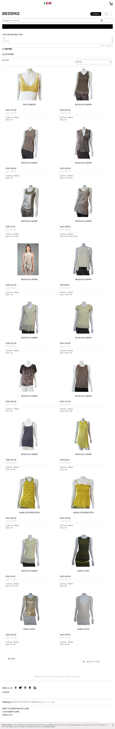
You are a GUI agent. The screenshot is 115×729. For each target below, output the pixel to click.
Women (95, 14)
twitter (21, 688)
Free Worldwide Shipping (11, 3)
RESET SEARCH (106, 45)
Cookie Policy (6, 725)
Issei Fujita (53, 676)
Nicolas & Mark (64, 676)
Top (4, 38)
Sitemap (5, 692)
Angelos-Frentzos (41, 676)
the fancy (30, 688)
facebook (16, 688)
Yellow (5, 41)
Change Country (47, 702)
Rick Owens (76, 676)
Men (106, 14)
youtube (34, 688)
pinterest (25, 688)
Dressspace (13, 14)
